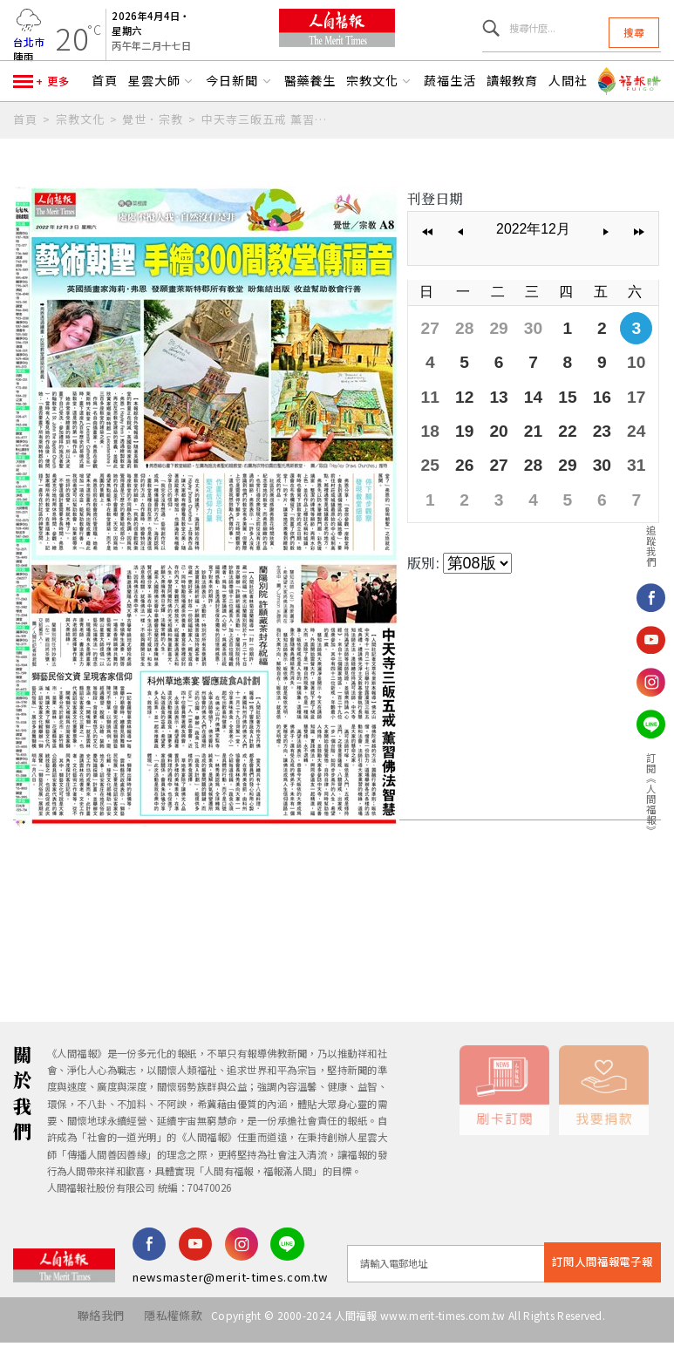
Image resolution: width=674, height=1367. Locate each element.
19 (472, 447)
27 (442, 357)
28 (472, 357)
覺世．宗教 (152, 154)
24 (623, 447)
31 (623, 477)
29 (502, 357)
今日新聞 (239, 116)
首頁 (105, 116)
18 (442, 447)
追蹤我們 (651, 545)
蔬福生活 (449, 116)
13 (502, 417)
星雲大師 (161, 116)
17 (623, 417)
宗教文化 (379, 116)
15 (563, 417)
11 (442, 417)
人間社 (568, 116)
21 (533, 447)
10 (623, 387)
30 (533, 357)
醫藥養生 (310, 116)
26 (472, 477)
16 (593, 417)
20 (502, 447)
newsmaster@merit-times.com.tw (230, 1309)
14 (533, 417)
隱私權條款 (164, 1348)
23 (593, 447)
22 (563, 447)
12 (472, 417)
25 (442, 477)
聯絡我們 (83, 1348)
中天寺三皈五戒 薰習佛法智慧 (269, 154)
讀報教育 (512, 116)
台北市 (28, 51)
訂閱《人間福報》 (651, 793)
